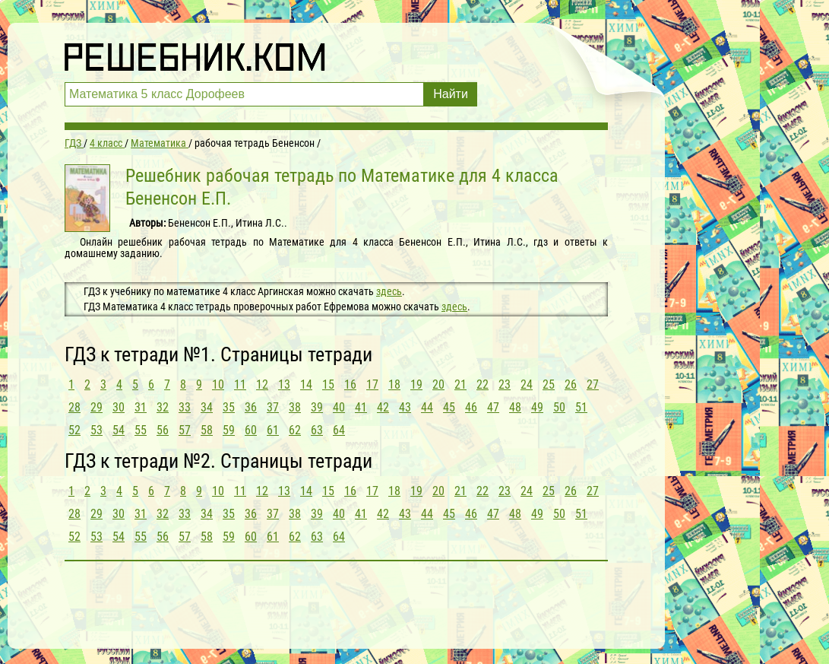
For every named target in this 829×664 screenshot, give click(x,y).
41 (361, 407)
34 (207, 407)
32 (163, 407)
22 (482, 384)
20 (438, 384)
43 (405, 407)
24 (526, 384)
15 (328, 384)
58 (207, 430)
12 (262, 384)
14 (306, 384)
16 (350, 384)
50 (559, 407)
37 (273, 407)
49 (537, 407)
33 (185, 407)
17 (372, 384)
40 (339, 407)
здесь (389, 291)
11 (240, 384)
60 (251, 430)
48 (515, 407)
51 (581, 407)
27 (593, 384)
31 (140, 407)
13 (284, 384)
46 (471, 407)
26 (571, 384)
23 (504, 384)
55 (140, 430)
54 (118, 430)
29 (96, 407)
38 (295, 407)
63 (317, 430)
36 (251, 407)
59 (229, 430)
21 (460, 384)
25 (549, 384)
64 (339, 430)
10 (218, 384)
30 (118, 407)
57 (185, 430)
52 (74, 430)
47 (493, 407)
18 (394, 384)
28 (74, 407)
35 (229, 407)
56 (163, 430)
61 (273, 430)
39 (317, 407)
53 (96, 430)
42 (383, 407)
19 (416, 384)
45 (449, 407)
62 (295, 430)
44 (427, 407)
